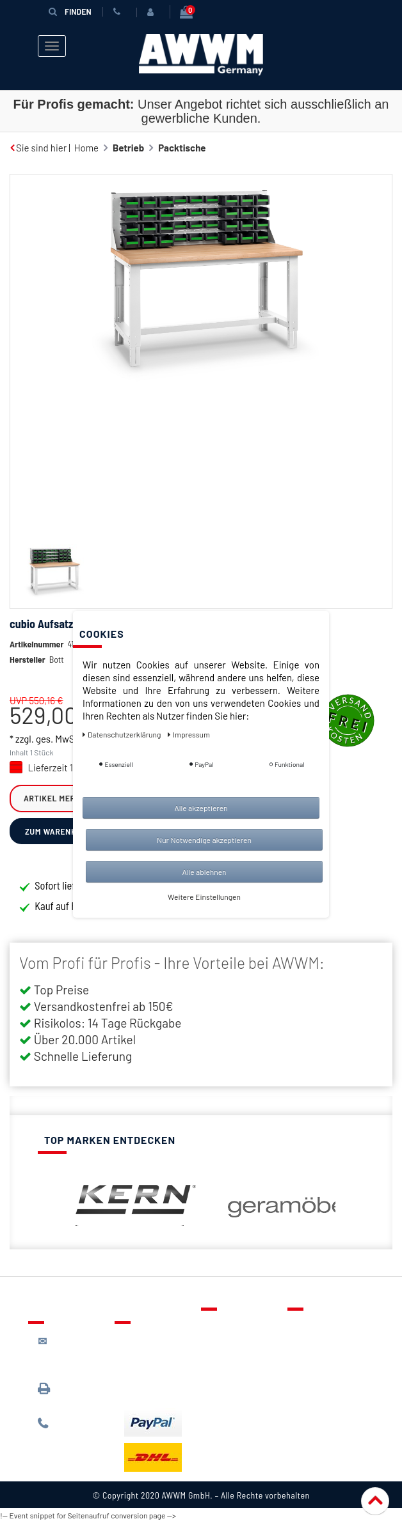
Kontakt (227, 1326)
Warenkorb (234, 1364)
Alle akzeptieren (200, 807)
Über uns (316, 1326)
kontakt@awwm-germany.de (73, 1354)
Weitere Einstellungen (204, 896)
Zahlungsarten (155, 1371)
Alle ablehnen (204, 871)
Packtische (181, 147)
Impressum (320, 1401)
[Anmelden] (152, 12)
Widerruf (316, 1382)
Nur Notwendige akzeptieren (204, 839)
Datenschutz (323, 1345)
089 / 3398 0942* (62, 1394)
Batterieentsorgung (166, 1389)
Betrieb (128, 147)
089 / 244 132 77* (70, 1429)
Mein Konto (234, 1382)
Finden (70, 11)
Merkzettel (233, 1345)
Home (86, 147)
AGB (305, 1364)
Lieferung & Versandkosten (156, 1346)
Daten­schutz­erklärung (123, 734)
